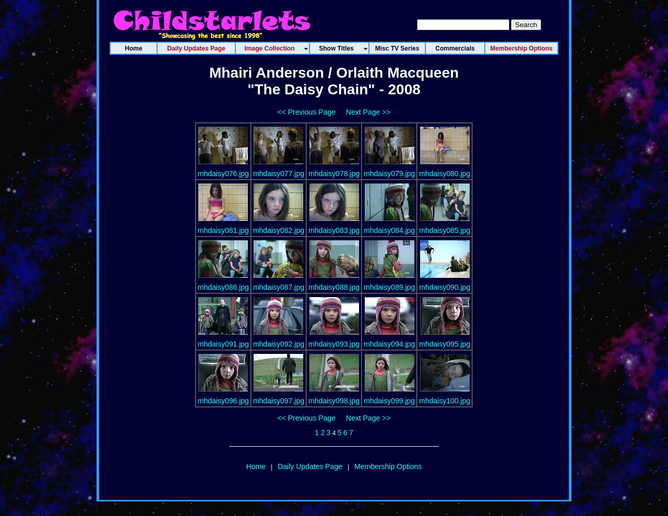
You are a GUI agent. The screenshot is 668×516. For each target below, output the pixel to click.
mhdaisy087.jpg (278, 287)
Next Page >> (368, 112)
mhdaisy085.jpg (444, 230)
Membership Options (388, 466)
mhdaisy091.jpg (223, 344)
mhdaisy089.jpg (389, 287)
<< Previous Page (307, 112)
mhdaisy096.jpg (223, 401)
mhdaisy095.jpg (444, 344)
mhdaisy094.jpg (389, 344)
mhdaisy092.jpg (278, 344)
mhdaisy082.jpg (278, 230)
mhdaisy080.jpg (444, 173)
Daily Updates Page (310, 466)
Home (256, 466)
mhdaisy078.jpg (334, 173)
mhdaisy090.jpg (444, 287)
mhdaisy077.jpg (278, 173)
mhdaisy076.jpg (223, 173)
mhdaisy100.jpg (444, 401)
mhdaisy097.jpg (278, 401)
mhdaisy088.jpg (334, 287)
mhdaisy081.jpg (223, 230)
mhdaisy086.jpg (223, 287)
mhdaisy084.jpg (389, 230)
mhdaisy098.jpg (334, 401)
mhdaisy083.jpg (334, 230)
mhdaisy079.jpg (389, 173)
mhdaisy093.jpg (334, 344)
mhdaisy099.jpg (389, 401)
